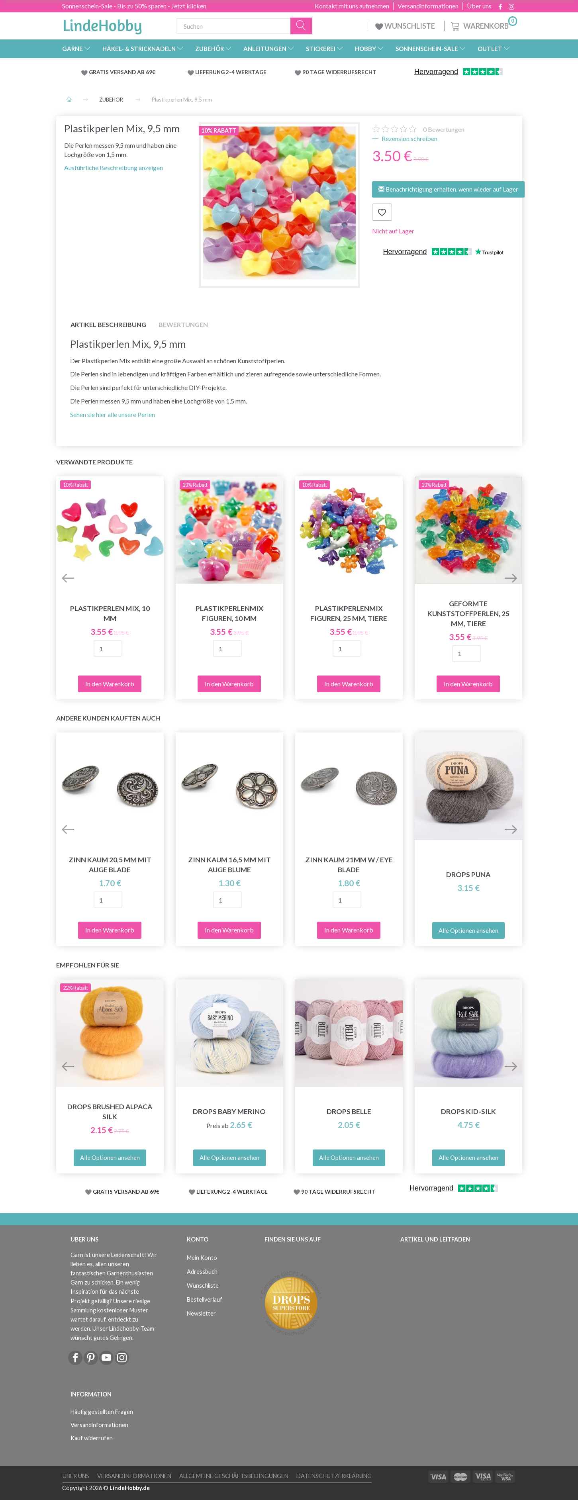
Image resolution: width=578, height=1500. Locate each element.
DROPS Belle (349, 1111)
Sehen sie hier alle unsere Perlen (112, 414)
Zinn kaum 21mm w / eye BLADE (349, 865)
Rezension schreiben (408, 138)
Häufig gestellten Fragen (102, 1411)
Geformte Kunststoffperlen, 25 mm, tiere (468, 613)
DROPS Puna (468, 874)
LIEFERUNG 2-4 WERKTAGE (230, 72)
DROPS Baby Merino (229, 1111)
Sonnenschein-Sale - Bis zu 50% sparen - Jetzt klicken (134, 6)
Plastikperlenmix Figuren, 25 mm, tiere (348, 613)
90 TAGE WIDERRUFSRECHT (339, 72)
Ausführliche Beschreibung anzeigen (113, 167)
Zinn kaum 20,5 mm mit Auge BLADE (110, 865)
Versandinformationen (428, 6)
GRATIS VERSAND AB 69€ (122, 72)
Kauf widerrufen (92, 1438)
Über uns (479, 6)
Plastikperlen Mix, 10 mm (110, 613)
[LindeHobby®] (102, 24)
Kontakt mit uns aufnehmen (352, 6)
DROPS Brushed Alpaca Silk (109, 1111)
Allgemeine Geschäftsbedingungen (233, 1476)
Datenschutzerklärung (334, 1476)
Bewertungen (443, 129)
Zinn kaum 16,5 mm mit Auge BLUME (229, 865)
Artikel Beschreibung (108, 324)
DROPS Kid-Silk (468, 1111)
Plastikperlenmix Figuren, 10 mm (229, 613)
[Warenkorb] (483, 25)
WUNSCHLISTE (405, 26)
